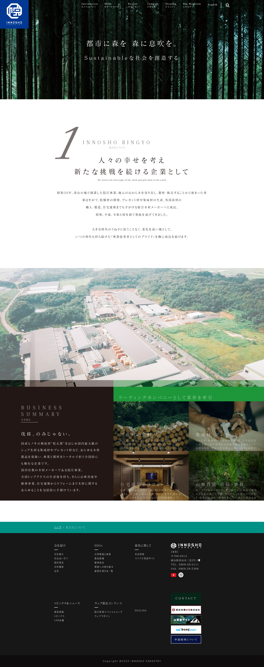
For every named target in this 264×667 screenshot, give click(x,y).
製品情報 (99, 559)
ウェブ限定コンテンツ (109, 603)
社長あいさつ (61, 559)
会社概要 (59, 567)
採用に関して (143, 545)
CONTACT (186, 598)
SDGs (98, 545)
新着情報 (59, 612)
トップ (57, 527)
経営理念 (59, 563)
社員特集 (140, 554)
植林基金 (99, 563)
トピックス (59, 617)
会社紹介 (60, 545)
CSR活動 (59, 621)
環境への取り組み (104, 567)
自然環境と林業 (102, 554)
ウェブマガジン (102, 617)
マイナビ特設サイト (145, 559)
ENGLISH (141, 610)
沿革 (56, 572)
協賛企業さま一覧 (103, 572)
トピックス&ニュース (68, 603)
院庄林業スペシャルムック (108, 612)
